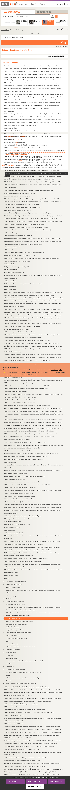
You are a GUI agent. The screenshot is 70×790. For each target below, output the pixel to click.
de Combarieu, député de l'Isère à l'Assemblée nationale (21, 610)
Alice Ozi (8, 664)
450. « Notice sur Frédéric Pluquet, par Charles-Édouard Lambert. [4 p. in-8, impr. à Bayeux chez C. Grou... (33, 769)
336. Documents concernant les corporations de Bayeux (19, 383)
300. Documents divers (10, 281)
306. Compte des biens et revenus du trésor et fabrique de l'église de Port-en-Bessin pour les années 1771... (33, 298)
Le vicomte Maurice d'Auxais (14, 584)
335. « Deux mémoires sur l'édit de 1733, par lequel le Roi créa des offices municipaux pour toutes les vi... (33, 380)
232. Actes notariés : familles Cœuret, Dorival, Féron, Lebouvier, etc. (23, 207)
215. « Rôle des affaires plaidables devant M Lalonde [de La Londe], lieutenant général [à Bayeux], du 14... (33, 159)
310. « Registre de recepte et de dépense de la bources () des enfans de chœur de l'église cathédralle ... (33, 309)
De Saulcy (8, 681)
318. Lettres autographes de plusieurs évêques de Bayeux (20, 332)
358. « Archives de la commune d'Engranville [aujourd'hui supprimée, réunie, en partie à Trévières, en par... (33, 445)
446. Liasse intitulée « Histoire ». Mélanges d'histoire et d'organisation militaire (26, 758)
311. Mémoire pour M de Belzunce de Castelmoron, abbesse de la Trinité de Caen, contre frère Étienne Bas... (33, 312)
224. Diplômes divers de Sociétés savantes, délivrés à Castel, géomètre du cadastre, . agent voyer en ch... (33, 185)
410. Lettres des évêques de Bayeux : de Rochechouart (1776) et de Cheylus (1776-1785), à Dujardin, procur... (33, 698)
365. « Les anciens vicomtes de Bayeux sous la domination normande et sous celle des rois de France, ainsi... (33, 465)
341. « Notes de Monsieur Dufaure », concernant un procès (20, 397)
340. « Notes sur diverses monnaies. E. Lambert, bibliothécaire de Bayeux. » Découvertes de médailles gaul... (33, 394)
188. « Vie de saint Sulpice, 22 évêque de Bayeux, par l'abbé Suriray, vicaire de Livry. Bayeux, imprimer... (33, 102)
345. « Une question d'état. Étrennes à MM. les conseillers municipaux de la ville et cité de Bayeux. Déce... (33, 408)
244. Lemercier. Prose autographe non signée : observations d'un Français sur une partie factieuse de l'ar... (33, 241)
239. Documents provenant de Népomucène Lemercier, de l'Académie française (26, 227)
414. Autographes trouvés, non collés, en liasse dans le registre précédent (24, 709)
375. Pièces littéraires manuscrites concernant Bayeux (19, 493)
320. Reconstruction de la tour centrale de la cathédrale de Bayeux (22, 337)
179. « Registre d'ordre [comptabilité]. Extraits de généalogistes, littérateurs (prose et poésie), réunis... (32, 74)
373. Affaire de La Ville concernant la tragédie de (20, 487)
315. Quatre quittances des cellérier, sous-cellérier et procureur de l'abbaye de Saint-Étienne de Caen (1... (33, 323)
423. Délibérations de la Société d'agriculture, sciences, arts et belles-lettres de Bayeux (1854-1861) (31, 735)
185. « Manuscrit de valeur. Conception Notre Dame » (18, 91)
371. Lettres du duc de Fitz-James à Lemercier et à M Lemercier (22, 482)
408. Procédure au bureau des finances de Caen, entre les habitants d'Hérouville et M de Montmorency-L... (33, 693)
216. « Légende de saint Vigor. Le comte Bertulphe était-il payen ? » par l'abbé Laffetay (28, 162)
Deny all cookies (36, 781)
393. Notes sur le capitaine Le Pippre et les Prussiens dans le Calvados (23, 544)
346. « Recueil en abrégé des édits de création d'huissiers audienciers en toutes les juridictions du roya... (33, 411)
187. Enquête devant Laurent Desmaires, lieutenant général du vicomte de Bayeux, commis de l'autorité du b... (33, 100)
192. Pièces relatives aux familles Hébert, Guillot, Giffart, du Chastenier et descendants (28, 117)
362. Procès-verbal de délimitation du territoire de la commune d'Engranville (25, 456)
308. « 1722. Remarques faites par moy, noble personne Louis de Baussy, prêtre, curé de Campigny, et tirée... (33, 303)
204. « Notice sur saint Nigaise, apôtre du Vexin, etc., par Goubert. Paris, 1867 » (26, 145)
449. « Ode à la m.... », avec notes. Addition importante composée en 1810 (24, 766)
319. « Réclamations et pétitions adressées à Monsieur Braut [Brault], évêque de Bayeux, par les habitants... (33, 335)
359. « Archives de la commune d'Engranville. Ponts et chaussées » (22, 448)
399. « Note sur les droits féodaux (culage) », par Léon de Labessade (22, 561)
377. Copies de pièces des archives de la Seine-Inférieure (19, 499)
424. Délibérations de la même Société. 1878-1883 (17, 738)
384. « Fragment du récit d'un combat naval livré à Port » (19, 519)
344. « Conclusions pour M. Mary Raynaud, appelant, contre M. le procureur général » (27, 405)
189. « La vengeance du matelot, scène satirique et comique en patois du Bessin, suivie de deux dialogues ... (33, 105)
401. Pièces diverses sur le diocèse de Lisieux (16, 567)
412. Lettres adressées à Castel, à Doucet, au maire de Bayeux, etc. (22, 704)
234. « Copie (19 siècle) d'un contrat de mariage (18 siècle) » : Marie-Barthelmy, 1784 (27, 213)
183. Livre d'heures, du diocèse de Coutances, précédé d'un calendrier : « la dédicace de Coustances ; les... (33, 85)
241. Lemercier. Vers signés (11, 233)
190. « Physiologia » (9, 111)
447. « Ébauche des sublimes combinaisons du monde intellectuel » (22, 760)
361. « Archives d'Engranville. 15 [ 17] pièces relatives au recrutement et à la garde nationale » (31, 454)
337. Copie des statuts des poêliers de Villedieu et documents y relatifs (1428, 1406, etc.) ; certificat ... (32, 386)
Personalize (56, 781)
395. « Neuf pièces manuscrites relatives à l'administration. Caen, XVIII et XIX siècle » (28, 550)
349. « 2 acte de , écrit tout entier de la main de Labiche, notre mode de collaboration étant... (33, 420)
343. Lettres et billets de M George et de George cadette (19, 403)
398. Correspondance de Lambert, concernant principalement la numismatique (26, 558)
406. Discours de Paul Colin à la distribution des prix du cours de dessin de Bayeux (26, 687)
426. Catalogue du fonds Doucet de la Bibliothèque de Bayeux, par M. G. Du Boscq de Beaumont (30, 743)
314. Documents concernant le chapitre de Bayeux (18, 320)
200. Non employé (9, 139)
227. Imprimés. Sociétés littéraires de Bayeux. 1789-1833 (19, 193)
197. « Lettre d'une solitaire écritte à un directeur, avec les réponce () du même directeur (29, 131)
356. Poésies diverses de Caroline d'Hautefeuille (17, 439)
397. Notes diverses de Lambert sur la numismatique (18, 555)
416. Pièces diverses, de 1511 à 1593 (13, 715)
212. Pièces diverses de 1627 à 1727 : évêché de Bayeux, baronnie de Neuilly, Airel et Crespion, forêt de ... (33, 151)
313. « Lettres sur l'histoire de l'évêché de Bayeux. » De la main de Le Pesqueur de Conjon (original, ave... (33, 318)
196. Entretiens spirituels (11, 128)
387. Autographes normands (12, 527)
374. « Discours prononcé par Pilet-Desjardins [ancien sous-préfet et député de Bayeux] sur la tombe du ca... (33, 490)
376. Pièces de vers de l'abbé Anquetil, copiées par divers (19, 496)
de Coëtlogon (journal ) (15, 604)
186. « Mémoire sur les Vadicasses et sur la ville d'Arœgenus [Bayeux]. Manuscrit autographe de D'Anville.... (33, 97)
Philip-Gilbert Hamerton (13, 635)
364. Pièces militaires (10, 462)
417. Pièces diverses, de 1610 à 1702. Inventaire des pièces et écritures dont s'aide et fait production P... (32, 718)
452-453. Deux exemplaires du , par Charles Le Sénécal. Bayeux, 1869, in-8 (31, 775)
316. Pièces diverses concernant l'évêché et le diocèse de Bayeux (22, 326)
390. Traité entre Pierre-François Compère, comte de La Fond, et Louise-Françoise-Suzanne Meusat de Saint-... (33, 536)
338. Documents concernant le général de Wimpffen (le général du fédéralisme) (26, 388)
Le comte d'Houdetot (12, 644)
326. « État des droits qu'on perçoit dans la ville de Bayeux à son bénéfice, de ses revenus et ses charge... (33, 354)
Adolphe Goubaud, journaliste (14, 630)
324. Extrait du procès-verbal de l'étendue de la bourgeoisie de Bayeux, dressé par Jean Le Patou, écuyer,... (33, 349)
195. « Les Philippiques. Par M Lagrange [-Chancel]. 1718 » (20, 125)
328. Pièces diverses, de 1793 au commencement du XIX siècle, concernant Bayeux (27, 360)
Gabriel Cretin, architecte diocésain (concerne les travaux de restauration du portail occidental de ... (34, 613)
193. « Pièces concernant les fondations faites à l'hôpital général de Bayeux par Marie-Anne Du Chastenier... (33, 119)
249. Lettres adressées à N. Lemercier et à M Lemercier (19, 255)
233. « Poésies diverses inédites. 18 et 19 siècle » (17, 210)
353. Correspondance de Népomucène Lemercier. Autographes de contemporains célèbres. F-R (30, 431)
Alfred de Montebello (11, 658)
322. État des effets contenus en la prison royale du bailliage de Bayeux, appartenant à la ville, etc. (31, 343)
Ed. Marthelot (9, 655)
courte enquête (56, 370)
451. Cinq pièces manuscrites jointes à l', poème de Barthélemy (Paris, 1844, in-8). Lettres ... (33, 772)
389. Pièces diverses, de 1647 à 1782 (13, 533)
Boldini (8, 593)
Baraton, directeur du (13, 587)
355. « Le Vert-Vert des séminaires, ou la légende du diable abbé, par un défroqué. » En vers (29, 437)
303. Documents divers (10, 289)
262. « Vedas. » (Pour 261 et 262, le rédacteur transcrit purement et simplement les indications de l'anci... (33, 275)
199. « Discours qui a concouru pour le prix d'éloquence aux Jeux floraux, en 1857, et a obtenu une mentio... (33, 136)
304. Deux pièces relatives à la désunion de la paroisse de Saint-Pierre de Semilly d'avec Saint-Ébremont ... (33, 292)
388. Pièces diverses (9, 530)
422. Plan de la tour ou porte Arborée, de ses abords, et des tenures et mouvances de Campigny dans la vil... (33, 732)
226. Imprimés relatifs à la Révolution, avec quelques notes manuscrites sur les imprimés (28, 190)
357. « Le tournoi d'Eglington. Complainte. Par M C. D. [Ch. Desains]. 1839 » (25, 442)
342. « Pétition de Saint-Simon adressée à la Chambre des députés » (22, 400)
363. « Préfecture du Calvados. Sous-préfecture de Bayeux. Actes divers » (24, 459)
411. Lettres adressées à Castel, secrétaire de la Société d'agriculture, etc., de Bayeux (27, 701)
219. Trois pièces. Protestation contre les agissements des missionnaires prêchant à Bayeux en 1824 (31, 170)
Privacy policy (35, 786)
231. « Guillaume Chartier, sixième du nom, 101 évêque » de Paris (22, 204)
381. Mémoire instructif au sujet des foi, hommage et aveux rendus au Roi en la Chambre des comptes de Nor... (33, 510)
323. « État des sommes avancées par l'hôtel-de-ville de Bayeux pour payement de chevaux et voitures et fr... (33, 346)
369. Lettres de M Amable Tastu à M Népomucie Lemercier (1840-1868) (24, 476)
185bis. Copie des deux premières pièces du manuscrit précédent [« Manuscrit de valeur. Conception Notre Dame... (33, 94)
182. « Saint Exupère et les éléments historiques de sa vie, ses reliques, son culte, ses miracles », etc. (31, 83)
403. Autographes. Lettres (11, 572)
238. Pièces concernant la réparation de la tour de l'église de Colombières (24, 224)
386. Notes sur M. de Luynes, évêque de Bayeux (17, 524)
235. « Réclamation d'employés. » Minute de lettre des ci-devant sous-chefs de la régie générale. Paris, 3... (33, 216)
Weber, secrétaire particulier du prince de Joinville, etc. (21, 683)
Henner (8, 641)
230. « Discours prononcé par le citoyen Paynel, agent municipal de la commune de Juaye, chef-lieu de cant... (33, 202)
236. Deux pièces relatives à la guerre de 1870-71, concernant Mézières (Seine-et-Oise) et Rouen (30, 218)
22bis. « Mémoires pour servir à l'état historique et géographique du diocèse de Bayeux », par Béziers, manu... (33, 66)
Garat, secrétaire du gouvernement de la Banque (19, 621)
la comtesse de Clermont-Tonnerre (15, 601)
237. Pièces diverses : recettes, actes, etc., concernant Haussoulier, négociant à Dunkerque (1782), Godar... (33, 221)
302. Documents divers (10, 286)
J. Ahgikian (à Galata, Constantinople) (17, 581)
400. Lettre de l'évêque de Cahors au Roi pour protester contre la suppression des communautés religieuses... (33, 564)
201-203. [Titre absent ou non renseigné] (15, 142)
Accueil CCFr (5, 30)
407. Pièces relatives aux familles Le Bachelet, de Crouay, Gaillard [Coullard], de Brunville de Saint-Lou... (33, 690)
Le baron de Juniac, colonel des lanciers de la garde (20, 647)
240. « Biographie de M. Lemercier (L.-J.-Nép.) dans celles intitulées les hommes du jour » (28, 230)
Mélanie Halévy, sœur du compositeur (16, 638)
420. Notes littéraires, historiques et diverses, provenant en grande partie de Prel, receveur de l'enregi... (32, 726)
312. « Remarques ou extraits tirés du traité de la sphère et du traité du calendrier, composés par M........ (32, 315)
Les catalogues (12, 11)
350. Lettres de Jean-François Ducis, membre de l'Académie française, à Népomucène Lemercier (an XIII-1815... (33, 422)
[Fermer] (35, 364)
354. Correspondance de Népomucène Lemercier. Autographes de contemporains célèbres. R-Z (30, 434)
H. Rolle (8, 675)
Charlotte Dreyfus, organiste (14, 618)
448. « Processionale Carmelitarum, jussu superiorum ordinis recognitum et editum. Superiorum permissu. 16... (33, 763)
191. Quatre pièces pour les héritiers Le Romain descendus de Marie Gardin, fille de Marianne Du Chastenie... (33, 114)
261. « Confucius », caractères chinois (14, 272)
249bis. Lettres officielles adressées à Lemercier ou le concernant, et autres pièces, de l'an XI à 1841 (31, 258)
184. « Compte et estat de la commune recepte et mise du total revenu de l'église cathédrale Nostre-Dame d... (33, 88)
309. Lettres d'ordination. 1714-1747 (14, 306)
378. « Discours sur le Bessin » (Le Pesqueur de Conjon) (19, 502)
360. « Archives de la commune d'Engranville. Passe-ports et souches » (23, 451)
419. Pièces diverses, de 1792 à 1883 (13, 724)
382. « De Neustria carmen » (11, 513)
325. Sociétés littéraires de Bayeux (13, 352)
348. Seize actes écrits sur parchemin (14, 417)
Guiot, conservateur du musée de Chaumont (18, 632)
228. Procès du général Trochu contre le (17, 196)
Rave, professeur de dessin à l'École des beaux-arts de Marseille (23, 672)
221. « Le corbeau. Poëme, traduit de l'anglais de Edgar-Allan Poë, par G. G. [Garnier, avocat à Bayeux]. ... (33, 176)
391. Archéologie (8, 538)
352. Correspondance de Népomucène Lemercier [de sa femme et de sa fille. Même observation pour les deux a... (33, 428)
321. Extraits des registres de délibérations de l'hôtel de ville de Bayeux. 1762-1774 (26, 340)
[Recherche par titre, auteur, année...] (33, 16)
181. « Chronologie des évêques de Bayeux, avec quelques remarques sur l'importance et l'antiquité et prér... (33, 80)
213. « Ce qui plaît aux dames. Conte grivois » (16, 153)
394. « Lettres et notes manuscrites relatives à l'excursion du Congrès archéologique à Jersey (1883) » (32, 547)
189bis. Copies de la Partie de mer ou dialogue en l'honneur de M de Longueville (27, 108)
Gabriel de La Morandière (13, 649)
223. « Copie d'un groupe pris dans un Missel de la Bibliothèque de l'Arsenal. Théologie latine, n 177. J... (33, 182)
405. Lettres (7, 578)
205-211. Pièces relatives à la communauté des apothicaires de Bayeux (23, 148)
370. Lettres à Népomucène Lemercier (14, 479)
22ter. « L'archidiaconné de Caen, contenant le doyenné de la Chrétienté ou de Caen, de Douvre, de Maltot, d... (33, 68)
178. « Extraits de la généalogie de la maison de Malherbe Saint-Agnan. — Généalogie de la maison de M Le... (33, 71)
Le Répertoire (44, 12)
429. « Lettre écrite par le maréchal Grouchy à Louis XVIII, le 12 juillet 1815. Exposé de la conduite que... (32, 752)
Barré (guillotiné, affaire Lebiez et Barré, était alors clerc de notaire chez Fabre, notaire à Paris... (33, 590)
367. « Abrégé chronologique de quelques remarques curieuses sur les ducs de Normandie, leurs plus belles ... (33, 470)
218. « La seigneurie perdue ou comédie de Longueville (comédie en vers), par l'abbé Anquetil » (30, 168)
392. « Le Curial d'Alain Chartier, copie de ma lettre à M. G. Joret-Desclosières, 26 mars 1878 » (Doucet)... (33, 541)
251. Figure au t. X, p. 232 (16, 267)
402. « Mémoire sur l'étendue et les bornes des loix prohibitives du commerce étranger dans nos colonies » (33, 570)
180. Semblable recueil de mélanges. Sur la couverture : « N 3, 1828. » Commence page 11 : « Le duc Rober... (33, 77)
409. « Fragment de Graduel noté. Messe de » (18, 695)
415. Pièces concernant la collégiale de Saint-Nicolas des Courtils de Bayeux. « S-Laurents (29, 712)
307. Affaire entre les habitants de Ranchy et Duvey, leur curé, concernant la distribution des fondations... (33, 301)
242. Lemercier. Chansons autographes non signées (18, 235)
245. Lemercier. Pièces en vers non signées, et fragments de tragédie (23, 244)
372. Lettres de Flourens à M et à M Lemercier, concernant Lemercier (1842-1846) (27, 485)
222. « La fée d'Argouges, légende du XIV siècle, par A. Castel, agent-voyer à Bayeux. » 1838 (29, 179)
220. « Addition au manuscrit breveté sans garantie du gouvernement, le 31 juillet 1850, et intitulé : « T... (32, 173)
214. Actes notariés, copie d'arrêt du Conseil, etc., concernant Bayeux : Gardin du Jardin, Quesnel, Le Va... (33, 156)
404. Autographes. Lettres (11, 575)
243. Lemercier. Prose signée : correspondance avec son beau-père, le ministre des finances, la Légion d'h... (33, 238)
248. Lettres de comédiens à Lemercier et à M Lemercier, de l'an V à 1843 (24, 253)
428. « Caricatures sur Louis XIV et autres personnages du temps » (22, 749)
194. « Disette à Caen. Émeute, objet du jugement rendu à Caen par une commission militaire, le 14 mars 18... (33, 122)
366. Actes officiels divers (11, 468)
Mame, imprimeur (11, 652)
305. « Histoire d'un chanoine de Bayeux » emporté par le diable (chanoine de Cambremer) (29, 295)
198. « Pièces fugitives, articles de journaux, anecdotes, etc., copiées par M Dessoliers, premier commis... (33, 134)
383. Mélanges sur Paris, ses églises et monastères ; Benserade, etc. (22, 516)
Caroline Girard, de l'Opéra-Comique (16, 624)
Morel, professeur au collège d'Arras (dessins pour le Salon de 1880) (24, 661)
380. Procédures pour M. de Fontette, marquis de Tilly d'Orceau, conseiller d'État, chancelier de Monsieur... (33, 507)
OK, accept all (15, 781)
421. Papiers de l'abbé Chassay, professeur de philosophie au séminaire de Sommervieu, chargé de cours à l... (33, 729)
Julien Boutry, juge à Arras (13, 596)
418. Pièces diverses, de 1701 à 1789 (13, 721)
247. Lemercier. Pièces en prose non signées (16, 250)
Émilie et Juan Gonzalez (12, 627)
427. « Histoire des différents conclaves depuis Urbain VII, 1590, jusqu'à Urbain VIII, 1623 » (29, 746)
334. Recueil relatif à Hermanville (13, 377)
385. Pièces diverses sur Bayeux (12, 521)
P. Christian (9, 598)
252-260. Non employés (10, 269)
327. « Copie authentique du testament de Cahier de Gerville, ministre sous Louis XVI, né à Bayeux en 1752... (33, 357)
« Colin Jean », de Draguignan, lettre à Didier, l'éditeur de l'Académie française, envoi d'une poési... (33, 607)
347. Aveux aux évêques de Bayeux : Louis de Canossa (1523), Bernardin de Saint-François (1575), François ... (33, 414)
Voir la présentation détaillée (56, 56)
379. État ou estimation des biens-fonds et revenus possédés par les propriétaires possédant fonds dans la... (33, 504)
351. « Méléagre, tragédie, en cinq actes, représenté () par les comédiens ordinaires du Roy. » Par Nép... (33, 425)
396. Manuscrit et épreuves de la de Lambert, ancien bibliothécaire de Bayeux (32, 553)
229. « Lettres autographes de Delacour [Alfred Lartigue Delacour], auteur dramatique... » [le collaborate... (33, 199)
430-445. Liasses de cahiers (11, 755)
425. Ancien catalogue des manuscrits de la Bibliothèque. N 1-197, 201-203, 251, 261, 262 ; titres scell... (33, 741)
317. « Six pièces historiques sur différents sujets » (17, 329)
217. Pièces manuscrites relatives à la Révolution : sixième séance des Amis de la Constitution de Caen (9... (33, 165)
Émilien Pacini (10, 666)
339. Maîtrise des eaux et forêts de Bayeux (15, 391)
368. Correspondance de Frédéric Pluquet (15, 473)
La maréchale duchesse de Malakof (15, 669)
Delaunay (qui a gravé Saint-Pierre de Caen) (18, 615)
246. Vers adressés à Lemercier (12, 247)
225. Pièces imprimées (10, 187)
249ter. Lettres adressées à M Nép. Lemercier (17, 261)
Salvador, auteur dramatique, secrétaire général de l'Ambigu (23, 678)
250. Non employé (9, 264)
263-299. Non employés (10, 278)
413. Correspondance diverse (12, 707)
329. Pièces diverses (9, 363)
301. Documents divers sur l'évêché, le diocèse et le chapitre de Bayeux (23, 284)
